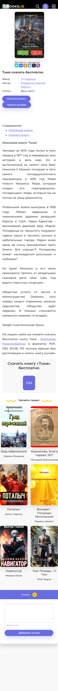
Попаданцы (28, 79)
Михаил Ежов (13, 575)
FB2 (29, 383)
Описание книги (21, 130)
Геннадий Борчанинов (44, 459)
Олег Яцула (44, 579)
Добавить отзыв (29, 632)
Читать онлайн (16, 104)
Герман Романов (14, 456)
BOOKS (15, 6)
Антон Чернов (13, 514)
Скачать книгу (16, 98)
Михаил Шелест (44, 521)
